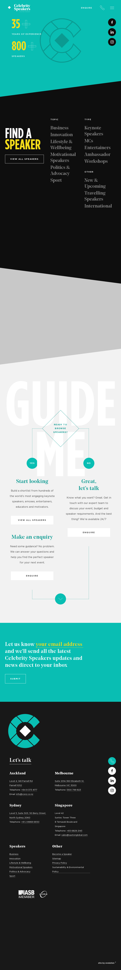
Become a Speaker (62, 854)
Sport (56, 180)
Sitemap (56, 858)
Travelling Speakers (94, 196)
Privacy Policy (59, 863)
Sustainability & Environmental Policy (68, 869)
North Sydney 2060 (19, 817)
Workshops (96, 161)
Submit (15, 679)
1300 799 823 (74, 790)
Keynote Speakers (93, 131)
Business (59, 128)
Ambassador (97, 154)
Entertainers (97, 148)
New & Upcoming (95, 183)
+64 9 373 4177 (29, 790)
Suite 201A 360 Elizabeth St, (69, 781)
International (98, 206)
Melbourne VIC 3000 (66, 785)
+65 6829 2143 (74, 831)
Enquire (86, 8)
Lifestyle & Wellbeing (61, 145)
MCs (88, 141)
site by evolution (107, 963)
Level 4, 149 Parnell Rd (21, 781)
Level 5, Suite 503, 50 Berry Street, (27, 813)
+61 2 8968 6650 (30, 822)
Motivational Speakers (63, 157)
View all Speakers (32, 520)
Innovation (61, 135)
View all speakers (24, 159)
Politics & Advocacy (60, 170)
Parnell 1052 (15, 785)
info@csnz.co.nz (24, 794)
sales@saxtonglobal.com (74, 835)
